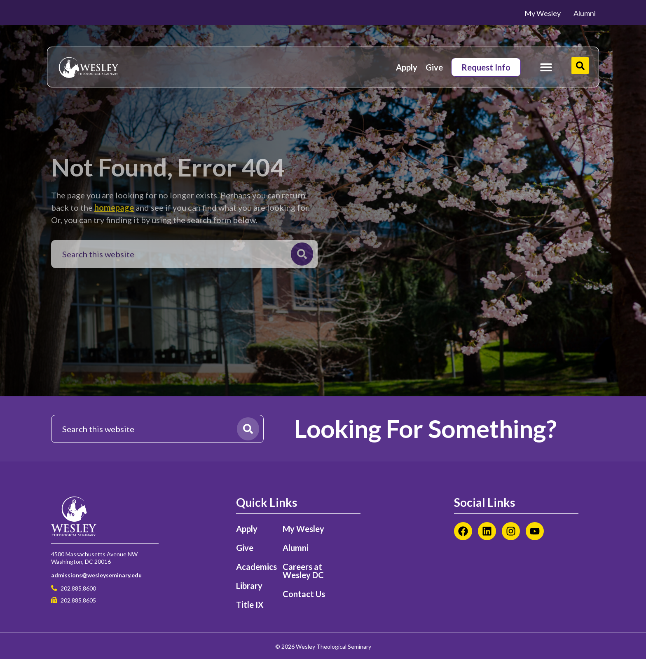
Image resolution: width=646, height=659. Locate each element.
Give (434, 67)
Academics (255, 567)
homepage (114, 207)
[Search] (302, 254)
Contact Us (304, 594)
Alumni (296, 548)
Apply (406, 67)
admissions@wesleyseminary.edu (96, 575)
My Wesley (303, 529)
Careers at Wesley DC (303, 571)
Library (249, 586)
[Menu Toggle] (546, 67)
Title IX (250, 605)
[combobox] (173, 254)
